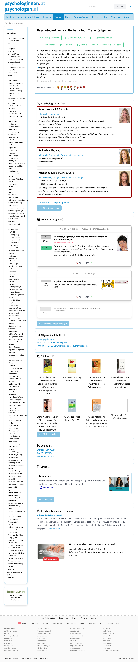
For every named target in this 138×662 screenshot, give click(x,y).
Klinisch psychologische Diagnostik (13, 279)
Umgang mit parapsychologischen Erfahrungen (15, 540)
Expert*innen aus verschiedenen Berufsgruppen (16, 596)
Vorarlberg (109, 623)
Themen (11, 23)
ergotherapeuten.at (11, 650)
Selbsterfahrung (14, 471)
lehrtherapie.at (42, 648)
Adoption (11, 48)
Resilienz (11, 449)
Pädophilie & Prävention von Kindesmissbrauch (14, 376)
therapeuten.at (108, 646)
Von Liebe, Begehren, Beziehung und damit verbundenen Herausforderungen (80, 238)
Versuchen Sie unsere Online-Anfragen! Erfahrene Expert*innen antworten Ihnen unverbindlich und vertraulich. (100, 550)
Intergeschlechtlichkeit (16, 251)
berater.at (7, 633)
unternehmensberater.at (111, 650)
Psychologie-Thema (50, 30)
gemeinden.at (42, 636)
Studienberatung (14, 506)
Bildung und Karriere (15, 116)
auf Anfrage (90, 273)
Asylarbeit (11, 75)
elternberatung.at (10, 648)
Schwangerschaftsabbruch (17, 465)
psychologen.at (75, 648)
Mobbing (11, 352)
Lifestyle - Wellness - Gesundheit (15, 327)
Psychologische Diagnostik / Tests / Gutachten (14, 410)
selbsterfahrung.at (109, 636)
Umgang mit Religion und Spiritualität (15, 546)
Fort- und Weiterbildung (13, 193)
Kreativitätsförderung (15, 300)
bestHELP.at (8, 638)
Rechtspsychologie (14, 444)
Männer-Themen (14, 347)
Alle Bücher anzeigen (48, 434)
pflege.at (73, 641)
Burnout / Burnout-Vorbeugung (15, 128)
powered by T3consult (126, 658)
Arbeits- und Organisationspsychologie (17, 66)
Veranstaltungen (50, 219)
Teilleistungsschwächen (16, 511)
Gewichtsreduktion (15, 224)
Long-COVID (12, 331)
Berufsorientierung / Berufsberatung (15, 92)
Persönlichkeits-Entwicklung (14, 388)
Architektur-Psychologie (12, 71)
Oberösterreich (71, 623)
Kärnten (45, 623)
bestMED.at (8, 641)
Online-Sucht (13, 371)
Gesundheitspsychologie (16, 216)
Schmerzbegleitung (15, 455)
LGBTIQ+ (11, 323)
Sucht (10, 508)
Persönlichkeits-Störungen (14, 393)
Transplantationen (14, 522)
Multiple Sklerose (14, 363)
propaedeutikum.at (76, 646)
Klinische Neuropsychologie (14, 285)
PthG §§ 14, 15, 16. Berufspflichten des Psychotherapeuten (63, 345)
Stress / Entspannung (15, 503)
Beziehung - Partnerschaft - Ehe (14, 112)
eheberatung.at (9, 646)
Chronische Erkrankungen (13, 136)
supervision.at (107, 643)
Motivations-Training (15, 360)
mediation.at (74, 631)
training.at (106, 648)
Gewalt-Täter (12, 221)
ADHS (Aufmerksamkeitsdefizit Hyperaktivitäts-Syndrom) (16, 39)
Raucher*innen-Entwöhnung (13, 440)
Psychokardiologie (14, 405)
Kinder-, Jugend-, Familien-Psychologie (15, 265)
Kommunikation (14, 292)
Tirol (101, 623)
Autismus (11, 78)
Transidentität (13, 519)
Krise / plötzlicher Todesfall (49, 515)
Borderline (12, 124)
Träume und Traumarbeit (12, 531)
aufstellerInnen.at (10, 631)
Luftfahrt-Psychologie (15, 334)
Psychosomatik (13, 426)
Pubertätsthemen (14, 436)
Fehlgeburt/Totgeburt (15, 179)
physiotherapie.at (76, 643)
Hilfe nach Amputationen (13, 228)
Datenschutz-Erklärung (29, 658)
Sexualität (11, 479)
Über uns (84, 618)
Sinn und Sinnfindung (16, 484)
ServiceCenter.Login (49, 618)
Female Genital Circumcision (13, 183)
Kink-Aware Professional (12, 272)
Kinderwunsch (13, 269)
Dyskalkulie (12, 153)
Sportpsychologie (14, 492)
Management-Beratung (16, 337)
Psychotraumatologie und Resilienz (70, 281)
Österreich (23, 623)
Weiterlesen (54, 528)
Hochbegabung (13, 235)
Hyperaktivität (13, 245)
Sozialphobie (13, 487)
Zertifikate (10, 578)
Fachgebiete (19, 23)
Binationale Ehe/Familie (12, 120)
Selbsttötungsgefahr (15, 476)
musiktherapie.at (76, 633)
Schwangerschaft (14, 463)
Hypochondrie (13, 248)
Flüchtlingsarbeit (14, 187)
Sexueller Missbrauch (15, 482)
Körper (10, 297)
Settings (10, 575)
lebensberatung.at (43, 646)
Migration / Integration (16, 350)
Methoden (10, 569)
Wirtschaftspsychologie (16, 564)
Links (43, 467)
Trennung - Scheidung (15, 535)
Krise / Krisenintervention (14, 304)
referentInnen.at (108, 633)
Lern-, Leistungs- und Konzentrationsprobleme (17, 319)
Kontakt (93, 618)
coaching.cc (8, 643)
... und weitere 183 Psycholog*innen (53, 202)
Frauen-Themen (13, 197)
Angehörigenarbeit (14, 57)
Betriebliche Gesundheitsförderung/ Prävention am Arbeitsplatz (16, 99)
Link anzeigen (45, 499)
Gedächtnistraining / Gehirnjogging (15, 204)
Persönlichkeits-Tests (15, 397)
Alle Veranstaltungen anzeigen (53, 323)
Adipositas (12, 46)
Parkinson (11, 381)
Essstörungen (13, 171)
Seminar (56, 311)
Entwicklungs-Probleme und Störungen (13, 158)
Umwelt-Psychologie (15, 550)
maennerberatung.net (77, 629)
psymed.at (106, 629)
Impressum (44, 658)
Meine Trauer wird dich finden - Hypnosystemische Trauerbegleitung (77, 308)
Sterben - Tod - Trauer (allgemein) (16, 499)
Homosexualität (13, 242)
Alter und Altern (13, 54)
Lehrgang (78, 273)
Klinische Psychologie (15, 289)
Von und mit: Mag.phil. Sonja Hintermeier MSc (74, 255)
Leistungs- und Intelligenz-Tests (13, 314)
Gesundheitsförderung (16, 213)
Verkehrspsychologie (15, 558)
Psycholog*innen (51, 104)
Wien (118, 623)
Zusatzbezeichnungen (14, 572)
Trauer (45, 456)
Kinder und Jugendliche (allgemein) (12, 258)
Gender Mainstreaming (16, 208)
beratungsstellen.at (11, 636)
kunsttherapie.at (43, 643)
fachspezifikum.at (43, 629)
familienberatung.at (44, 631)
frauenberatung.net (44, 633)
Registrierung (63, 618)
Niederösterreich (57, 623)
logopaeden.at (42, 650)
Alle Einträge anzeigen (49, 208)
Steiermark (92, 623)
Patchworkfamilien (14, 384)
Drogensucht (12, 150)
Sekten (10, 468)
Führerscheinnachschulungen (18, 200)
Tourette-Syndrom (14, 517)
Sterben (46, 449)
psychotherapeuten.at (77, 650)
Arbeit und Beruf (14, 62)
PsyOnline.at (107, 631)
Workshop (65, 228)
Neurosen (11, 366)
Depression (12, 147)
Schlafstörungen (14, 452)
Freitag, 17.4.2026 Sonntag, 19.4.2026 (90, 228)
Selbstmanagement (15, 473)
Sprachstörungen (14, 495)
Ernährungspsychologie (16, 163)
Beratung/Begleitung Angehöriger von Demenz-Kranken (15, 85)
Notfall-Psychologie (15, 368)
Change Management (15, 132)
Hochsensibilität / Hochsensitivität (14, 238)
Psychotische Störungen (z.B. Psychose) (13, 430)
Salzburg (83, 623)
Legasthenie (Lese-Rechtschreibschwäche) (16, 309)
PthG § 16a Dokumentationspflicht (52, 342)
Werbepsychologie (14, 561)
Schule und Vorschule (15, 460)
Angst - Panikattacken (15, 59)
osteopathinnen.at (76, 636)
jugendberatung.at (43, 638)
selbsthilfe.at (107, 638)
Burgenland (35, 623)
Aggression (12, 51)
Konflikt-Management (16, 295)
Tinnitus (11, 514)
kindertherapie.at (43, 641)
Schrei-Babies (13, 457)
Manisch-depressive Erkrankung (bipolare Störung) (15, 341)
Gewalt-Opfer (13, 219)
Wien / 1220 (65, 311)
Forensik (11, 189)
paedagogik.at (75, 638)
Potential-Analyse (14, 400)
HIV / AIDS (11, 232)
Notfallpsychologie (45, 339)
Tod (44, 453)
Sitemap (74, 618)
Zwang (10, 566)
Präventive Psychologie (16, 402)
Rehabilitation (13, 446)
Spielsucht (12, 490)
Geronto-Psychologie (15, 211)
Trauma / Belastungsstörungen (15, 526)
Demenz (11, 140)
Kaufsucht (11, 253)
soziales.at (106, 641)
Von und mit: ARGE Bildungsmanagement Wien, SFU (75, 286)
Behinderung (13, 80)
